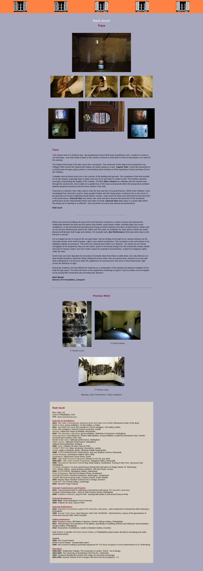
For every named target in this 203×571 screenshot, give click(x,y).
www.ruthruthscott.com (67, 417)
